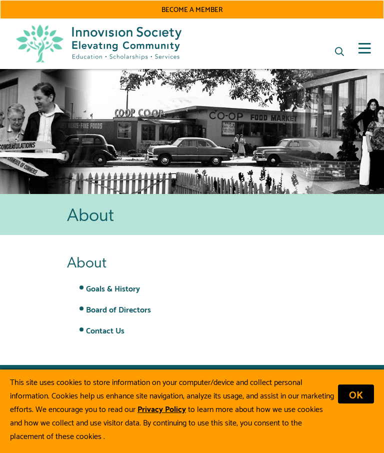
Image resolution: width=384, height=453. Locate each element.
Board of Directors (118, 309)
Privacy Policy (162, 408)
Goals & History (113, 287)
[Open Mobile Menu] (364, 48)
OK (356, 394)
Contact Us (105, 329)
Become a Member (192, 9)
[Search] (339, 51)
